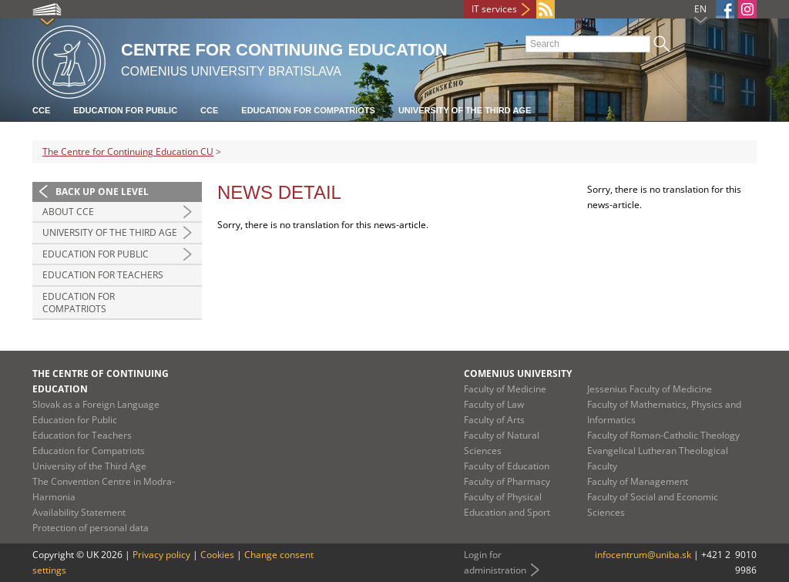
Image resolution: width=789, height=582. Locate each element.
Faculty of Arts (494, 419)
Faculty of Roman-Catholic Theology (663, 435)
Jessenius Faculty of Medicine (649, 388)
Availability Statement (79, 512)
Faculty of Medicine (505, 388)
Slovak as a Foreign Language (95, 404)
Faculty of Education (506, 466)
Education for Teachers (102, 274)
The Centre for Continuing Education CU (127, 151)
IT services (494, 8)
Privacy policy (161, 554)
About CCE (68, 211)
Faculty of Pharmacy (507, 481)
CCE (41, 110)
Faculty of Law (494, 404)
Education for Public (125, 110)
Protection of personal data (90, 527)
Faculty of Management (637, 481)
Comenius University (518, 373)
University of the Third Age (464, 110)
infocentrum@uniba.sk (643, 554)
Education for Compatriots (308, 110)
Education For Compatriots (78, 302)
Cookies (217, 554)
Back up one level (102, 191)
